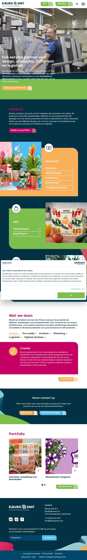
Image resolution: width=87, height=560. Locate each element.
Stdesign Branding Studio (56, 557)
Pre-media (29, 333)
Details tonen (76, 289)
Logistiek (15, 337)
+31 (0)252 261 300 (52, 518)
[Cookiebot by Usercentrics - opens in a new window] (76, 263)
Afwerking (60, 333)
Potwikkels (60, 178)
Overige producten (60, 188)
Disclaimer (59, 554)
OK (71, 295)
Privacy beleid (47, 554)
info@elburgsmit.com (54, 521)
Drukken (45, 333)
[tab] (42, 485)
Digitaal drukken (35, 337)
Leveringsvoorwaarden (31, 554)
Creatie (14, 333)
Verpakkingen (60, 173)
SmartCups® (60, 183)
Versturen (49, 538)
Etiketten (60, 168)
